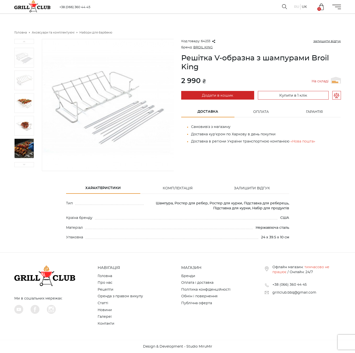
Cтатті (103, 303)
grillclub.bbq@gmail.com (294, 292)
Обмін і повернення (199, 296)
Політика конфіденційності (206, 289)
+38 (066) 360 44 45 (76, 7)
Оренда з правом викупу (120, 296)
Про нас (105, 282)
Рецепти (105, 289)
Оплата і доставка (197, 282)
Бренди (188, 276)
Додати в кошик (217, 95)
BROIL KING (203, 47)
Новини (105, 310)
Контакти (106, 323)
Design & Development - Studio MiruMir (177, 346)
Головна (105, 276)
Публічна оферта (196, 303)
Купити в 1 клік (292, 95)
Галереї (105, 316)
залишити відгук (327, 41)
